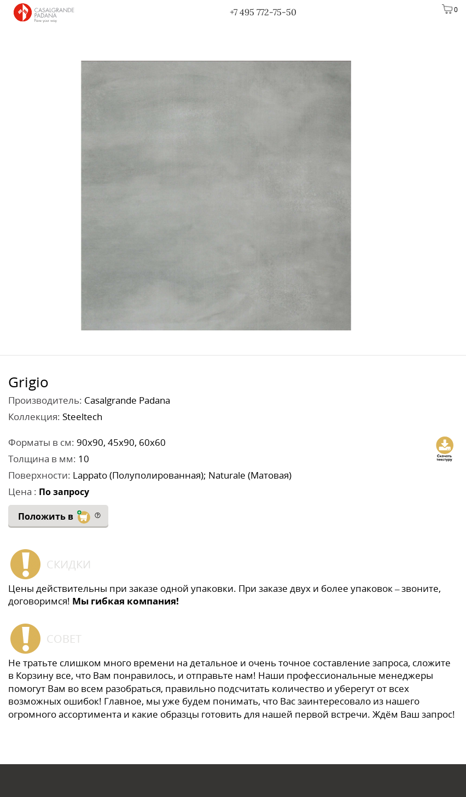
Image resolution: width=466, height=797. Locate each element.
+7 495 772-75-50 (263, 12)
